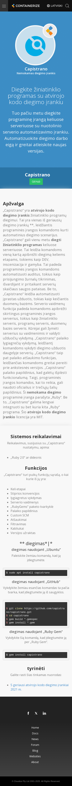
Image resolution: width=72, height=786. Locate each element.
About (35, 762)
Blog (35, 750)
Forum (35, 745)
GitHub (36, 181)
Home (35, 727)
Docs (35, 733)
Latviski (54, 5)
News (35, 739)
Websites (35, 756)
